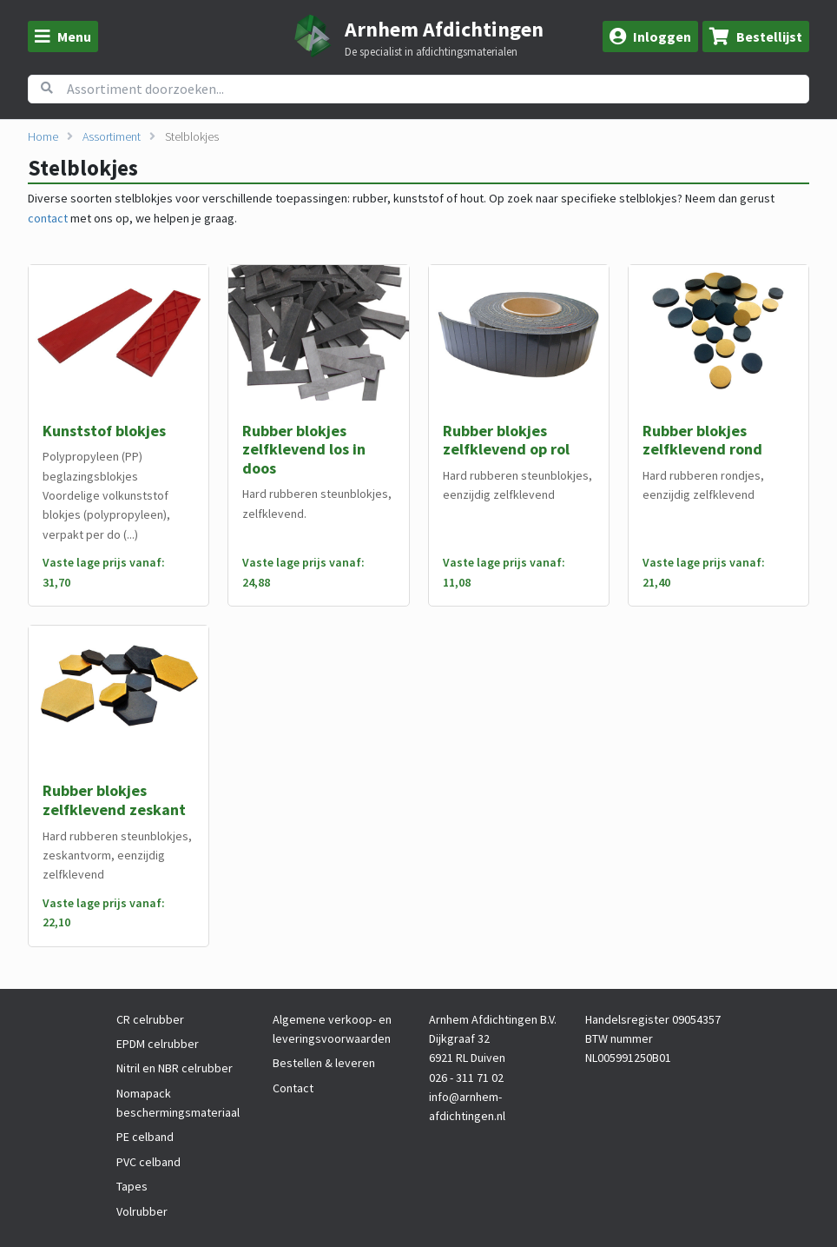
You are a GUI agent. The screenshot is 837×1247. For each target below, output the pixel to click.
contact (48, 218)
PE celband (145, 1136)
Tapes (132, 1186)
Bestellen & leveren (324, 1063)
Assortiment (111, 136)
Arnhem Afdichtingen (444, 29)
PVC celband (148, 1162)
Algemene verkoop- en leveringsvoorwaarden (332, 1029)
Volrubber (142, 1211)
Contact (293, 1088)
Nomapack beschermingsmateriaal (178, 1102)
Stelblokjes (192, 136)
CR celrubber (150, 1019)
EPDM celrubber (157, 1043)
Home (43, 136)
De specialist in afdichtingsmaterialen (431, 52)
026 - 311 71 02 (466, 1077)
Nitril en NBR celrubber (174, 1068)
